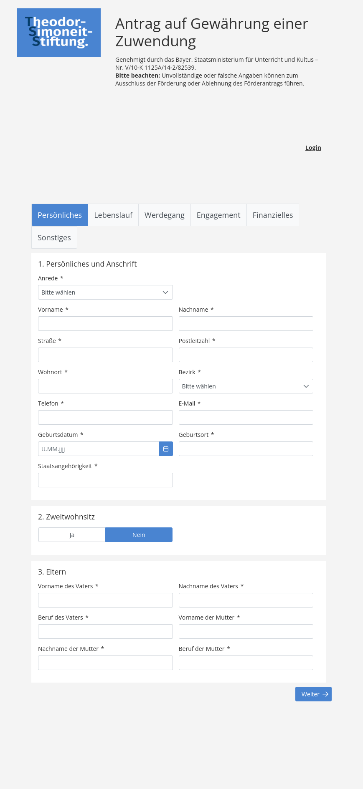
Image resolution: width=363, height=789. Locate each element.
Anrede (50, 278)
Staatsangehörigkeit (68, 466)
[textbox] (105, 323)
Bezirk (190, 372)
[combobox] (105, 292)
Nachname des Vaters (211, 586)
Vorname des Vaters (68, 586)
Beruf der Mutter (204, 649)
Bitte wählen (58, 292)
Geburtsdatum (61, 435)
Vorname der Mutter (209, 617)
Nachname (196, 309)
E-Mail (190, 403)
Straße (49, 341)
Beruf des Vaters (63, 617)
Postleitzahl (197, 341)
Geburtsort (196, 435)
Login (313, 147)
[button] (166, 448)
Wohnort (53, 372)
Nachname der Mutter (71, 649)
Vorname (53, 309)
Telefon (51, 403)
